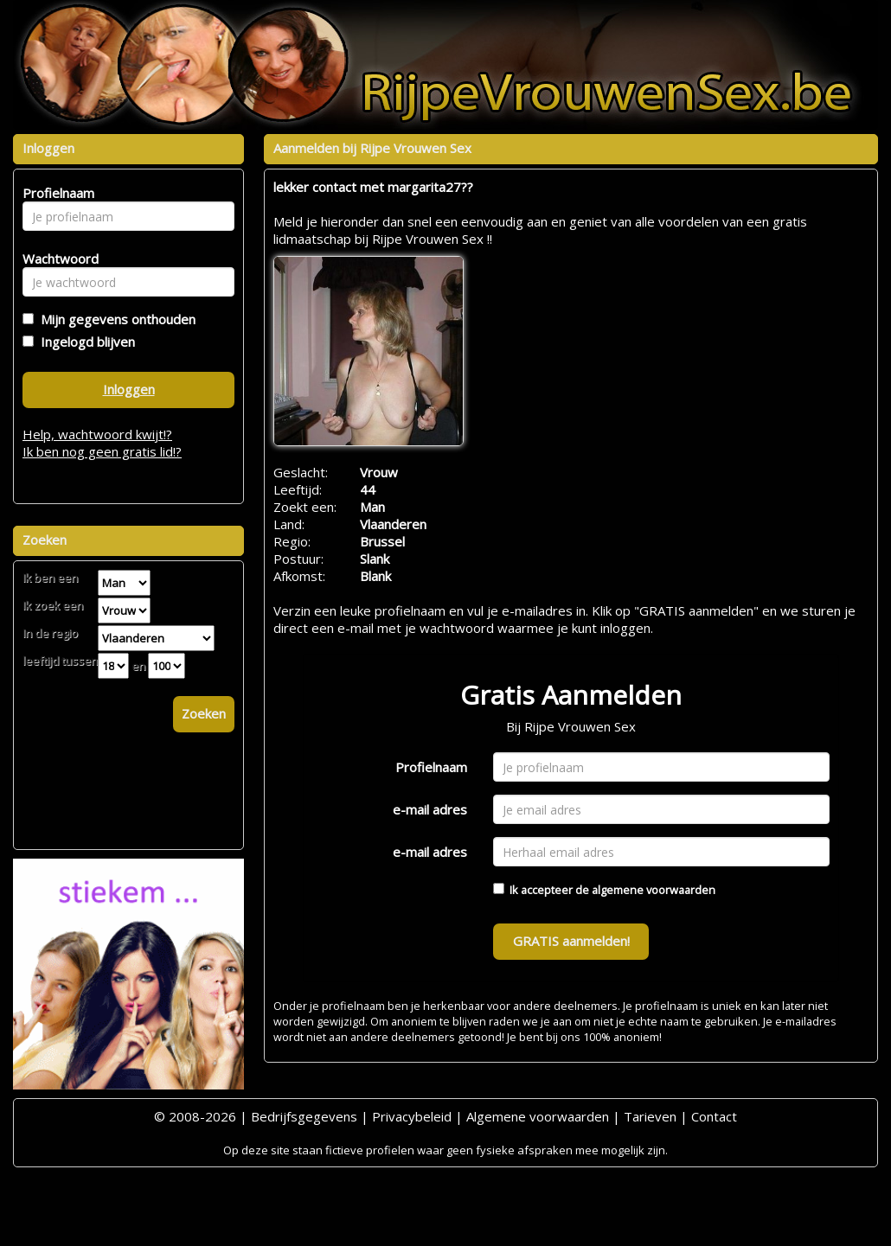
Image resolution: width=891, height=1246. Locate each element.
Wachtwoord (55, 258)
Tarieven (650, 1116)
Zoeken (204, 713)
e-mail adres (430, 809)
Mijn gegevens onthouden (115, 319)
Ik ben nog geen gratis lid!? (102, 451)
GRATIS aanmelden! (571, 940)
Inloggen (129, 389)
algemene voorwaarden (653, 890)
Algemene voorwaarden (537, 1116)
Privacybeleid (412, 1116)
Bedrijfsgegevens (304, 1116)
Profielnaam (431, 767)
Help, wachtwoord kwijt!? (97, 434)
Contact (714, 1116)
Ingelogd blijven (84, 341)
